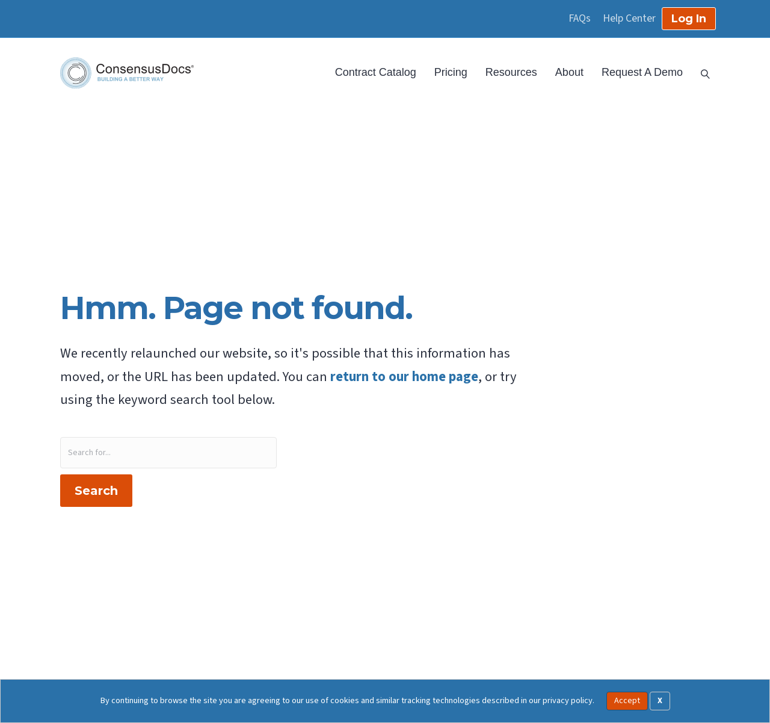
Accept (627, 701)
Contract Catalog (375, 72)
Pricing (450, 72)
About (569, 72)
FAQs (579, 18)
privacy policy (568, 700)
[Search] (701, 73)
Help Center (629, 18)
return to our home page (404, 376)
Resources (511, 72)
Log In (688, 18)
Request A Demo (642, 72)
